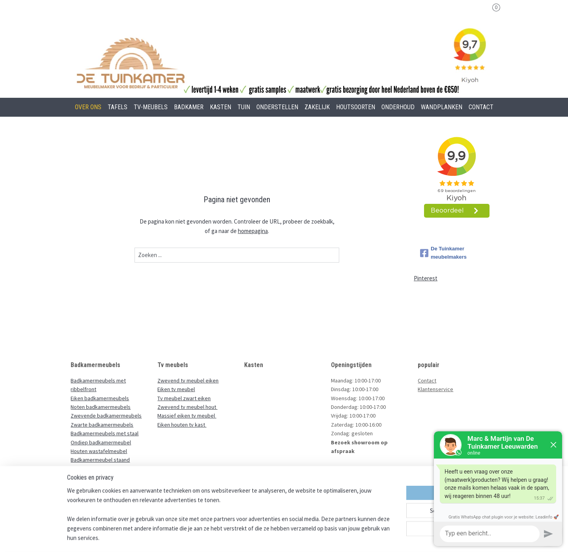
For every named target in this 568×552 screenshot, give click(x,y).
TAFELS (117, 107)
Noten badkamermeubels (101, 406)
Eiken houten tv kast (181, 424)
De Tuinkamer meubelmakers (443, 253)
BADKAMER (189, 107)
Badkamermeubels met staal (104, 433)
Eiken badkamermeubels (100, 398)
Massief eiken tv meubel (186, 415)
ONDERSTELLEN (277, 107)
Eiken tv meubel (176, 389)
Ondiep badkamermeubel (101, 442)
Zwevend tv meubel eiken (188, 380)
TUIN (243, 107)
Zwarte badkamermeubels (102, 424)
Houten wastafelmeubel (99, 451)
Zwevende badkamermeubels (106, 415)
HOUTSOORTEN (355, 107)
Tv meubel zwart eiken (184, 398)
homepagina (253, 231)
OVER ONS (88, 107)
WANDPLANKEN (441, 107)
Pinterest (425, 278)
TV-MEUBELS (151, 107)
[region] (232, 519)
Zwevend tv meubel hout (187, 406)
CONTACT (481, 107)
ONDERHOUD (398, 107)
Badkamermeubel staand (100, 459)
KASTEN (220, 107)
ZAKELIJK (317, 107)
